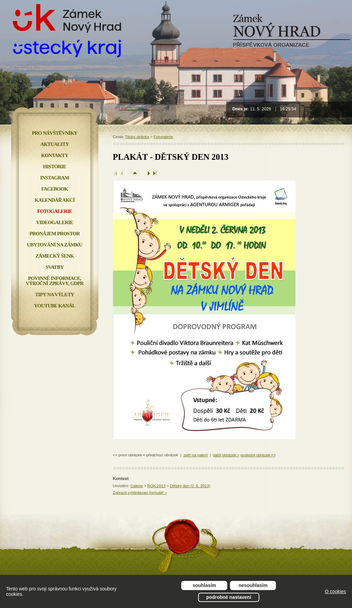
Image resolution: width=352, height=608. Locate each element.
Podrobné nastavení (228, 597)
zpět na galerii (196, 455)
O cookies (335, 591)
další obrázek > (226, 455)
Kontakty (54, 155)
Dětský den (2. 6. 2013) (190, 486)
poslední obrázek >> (258, 455)
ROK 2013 (156, 486)
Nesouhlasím (253, 585)
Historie (54, 166)
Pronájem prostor (54, 233)
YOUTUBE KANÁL (54, 305)
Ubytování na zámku (54, 244)
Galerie (137, 486)
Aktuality (55, 144)
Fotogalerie (163, 137)
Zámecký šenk (55, 256)
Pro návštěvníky (54, 133)
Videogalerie (54, 222)
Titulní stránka (137, 137)
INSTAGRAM (54, 177)
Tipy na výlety (54, 294)
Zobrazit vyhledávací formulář (140, 493)
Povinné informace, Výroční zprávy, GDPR (55, 281)
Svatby (55, 267)
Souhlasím (204, 585)
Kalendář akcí (55, 200)
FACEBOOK (54, 189)
